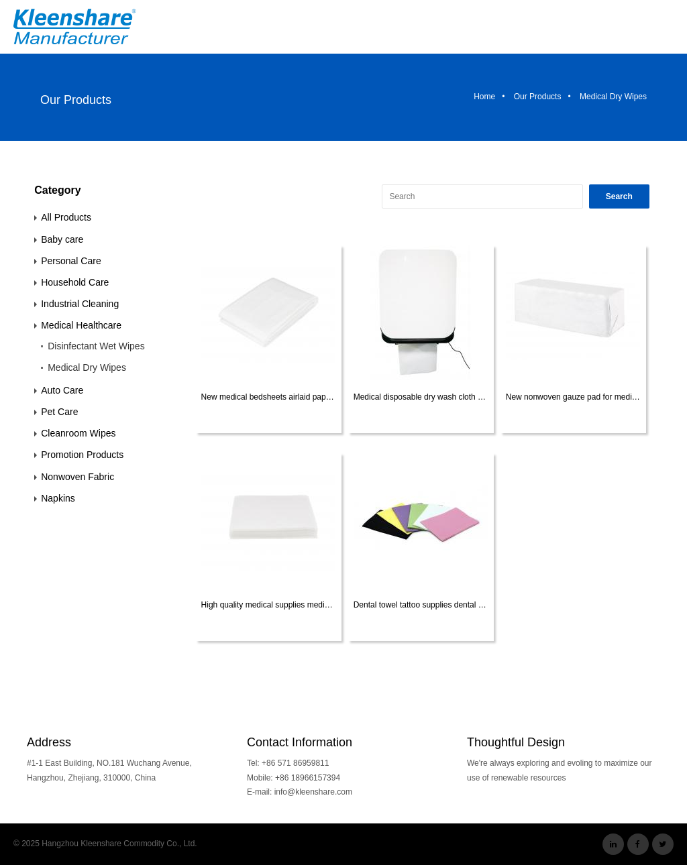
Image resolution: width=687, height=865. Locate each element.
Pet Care (59, 411)
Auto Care (62, 390)
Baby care (62, 239)
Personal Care (71, 260)
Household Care (75, 282)
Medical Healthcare (81, 325)
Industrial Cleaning (80, 303)
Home (484, 96)
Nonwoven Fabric (77, 476)
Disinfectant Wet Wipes (96, 346)
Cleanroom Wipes (78, 433)
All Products (66, 217)
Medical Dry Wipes (87, 367)
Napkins (58, 498)
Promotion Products (82, 454)
